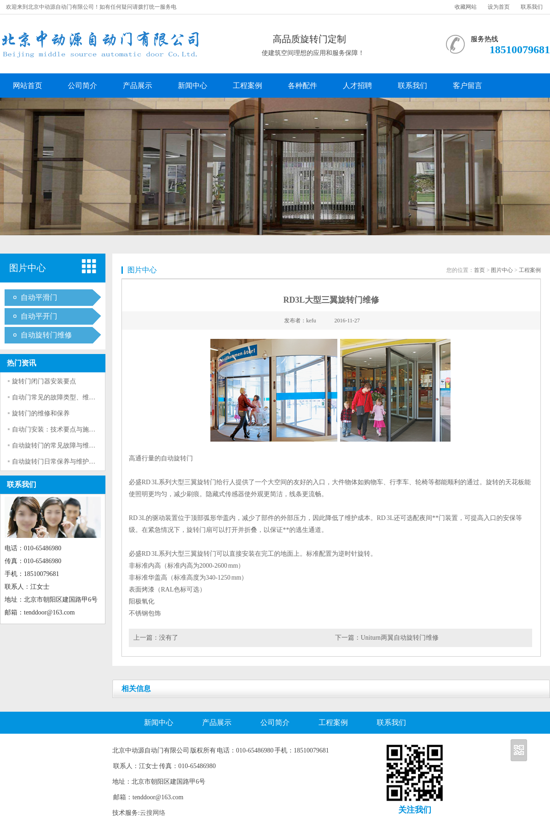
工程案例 (247, 85)
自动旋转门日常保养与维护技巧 (57, 461)
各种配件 (302, 85)
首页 (479, 270)
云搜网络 (152, 812)
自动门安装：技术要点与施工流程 (60, 429)
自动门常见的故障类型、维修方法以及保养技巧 (79, 397)
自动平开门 (39, 316)
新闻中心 (192, 85)
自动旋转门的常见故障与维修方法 (60, 445)
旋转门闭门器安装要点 (44, 381)
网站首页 (27, 85)
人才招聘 (357, 85)
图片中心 (502, 270)
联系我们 (532, 7)
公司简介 (82, 85)
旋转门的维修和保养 (41, 413)
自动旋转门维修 (46, 335)
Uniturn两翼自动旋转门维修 (400, 637)
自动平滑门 (39, 297)
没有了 (168, 637)
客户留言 (467, 85)
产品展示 (137, 85)
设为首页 (499, 7)
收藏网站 (466, 7)
